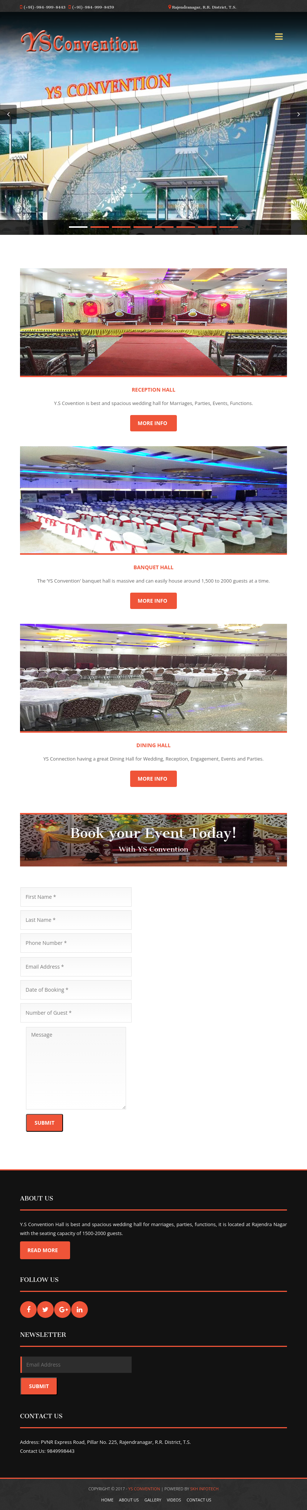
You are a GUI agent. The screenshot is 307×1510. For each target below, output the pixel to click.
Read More (45, 1250)
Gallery (152, 1500)
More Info (153, 423)
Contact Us (198, 1500)
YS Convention (144, 1488)
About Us (129, 1500)
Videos (174, 1500)
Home (107, 1500)
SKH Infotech (204, 1488)
